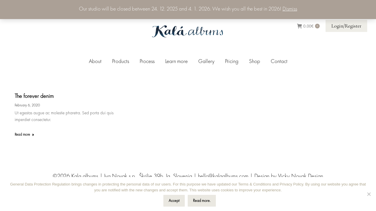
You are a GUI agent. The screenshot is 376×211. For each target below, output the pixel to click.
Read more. (202, 201)
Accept (174, 201)
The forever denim (34, 96)
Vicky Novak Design (300, 176)
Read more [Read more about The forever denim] (24, 135)
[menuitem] (95, 61)
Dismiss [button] (289, 9)
